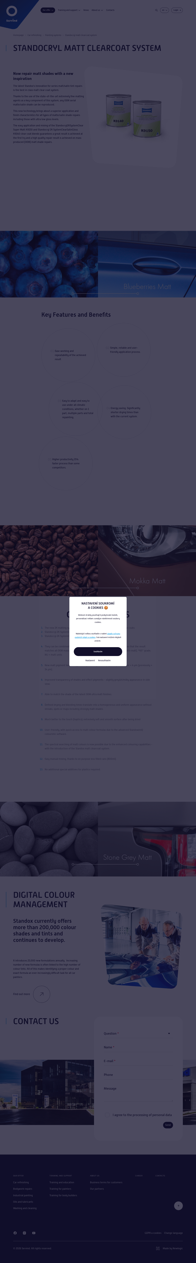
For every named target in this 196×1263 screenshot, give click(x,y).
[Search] (156, 10)
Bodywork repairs (22, 1188)
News (86, 10)
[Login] (177, 10)
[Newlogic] (169, 1248)
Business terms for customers (106, 1182)
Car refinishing (34, 35)
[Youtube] (34, 1233)
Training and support (69, 10)
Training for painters (60, 1188)
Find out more (31, 994)
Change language (173, 1233)
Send (168, 1125)
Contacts (110, 10)
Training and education (61, 1182)
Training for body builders (63, 1195)
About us (97, 10)
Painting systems (53, 35)
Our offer (48, 10)
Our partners (97, 1188)
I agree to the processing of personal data (142, 1115)
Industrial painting (23, 1195)
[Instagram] (24, 1233)
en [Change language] (165, 10)
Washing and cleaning (25, 1208)
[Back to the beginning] (178, 1205)
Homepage (18, 35)
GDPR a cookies (153, 1233)
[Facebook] (15, 1233)
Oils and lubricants (23, 1201)
